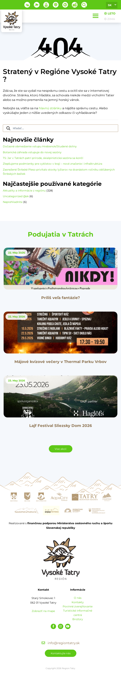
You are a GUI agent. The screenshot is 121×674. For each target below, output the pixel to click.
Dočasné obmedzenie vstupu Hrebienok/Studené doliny (40, 146)
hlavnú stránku (50, 108)
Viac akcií (60, 448)
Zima (109, 19)
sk (110, 5)
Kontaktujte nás (60, 653)
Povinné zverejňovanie (78, 606)
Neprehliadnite (12, 202)
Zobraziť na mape (43, 611)
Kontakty (78, 602)
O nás (77, 598)
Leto (109, 13)
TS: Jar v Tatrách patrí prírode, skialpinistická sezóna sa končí (43, 158)
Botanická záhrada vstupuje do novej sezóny (32, 152)
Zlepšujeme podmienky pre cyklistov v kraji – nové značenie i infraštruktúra (52, 163)
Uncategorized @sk (16, 196)
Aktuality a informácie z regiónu (24, 190)
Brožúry (77, 619)
